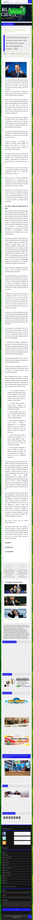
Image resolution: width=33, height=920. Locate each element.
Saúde (5, 882)
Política (5, 880)
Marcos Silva (7, 875)
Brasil (12, 29)
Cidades (6, 855)
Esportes (6, 870)
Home (7, 29)
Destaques (6, 862)
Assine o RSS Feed (19, 842)
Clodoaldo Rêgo (7, 857)
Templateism (26, 916)
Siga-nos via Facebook (20, 833)
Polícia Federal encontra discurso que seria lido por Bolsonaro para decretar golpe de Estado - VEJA (16, 31)
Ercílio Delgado (7, 867)
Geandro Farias (7, 872)
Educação (6, 865)
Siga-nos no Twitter (19, 837)
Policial (5, 877)
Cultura (6, 860)
